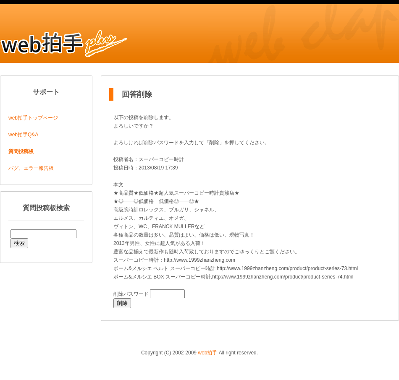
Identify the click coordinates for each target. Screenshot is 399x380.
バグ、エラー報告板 (31, 168)
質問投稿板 (21, 151)
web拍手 (207, 353)
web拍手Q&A (23, 135)
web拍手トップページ (33, 118)
